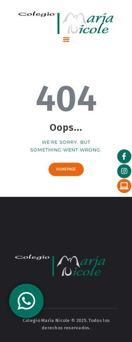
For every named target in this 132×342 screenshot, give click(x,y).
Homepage (66, 169)
